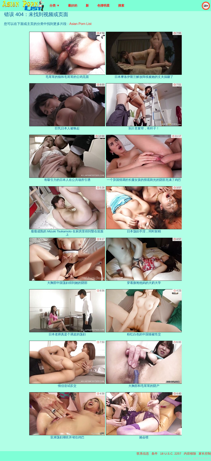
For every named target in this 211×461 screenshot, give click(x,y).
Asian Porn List (80, 24)
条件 (154, 453)
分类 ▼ (54, 5)
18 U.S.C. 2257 (170, 453)
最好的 (72, 5)
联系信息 (143, 453)
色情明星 (103, 5)
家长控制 (205, 453)
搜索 (121, 5)
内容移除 (190, 453)
